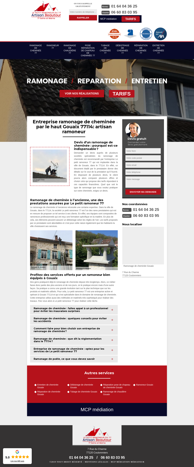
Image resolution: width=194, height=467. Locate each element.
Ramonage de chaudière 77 (70, 49)
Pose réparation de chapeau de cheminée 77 (88, 50)
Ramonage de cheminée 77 (35, 49)
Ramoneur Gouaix (144, 385)
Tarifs (130, 19)
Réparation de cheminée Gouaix (48, 393)
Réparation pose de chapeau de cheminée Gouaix (116, 386)
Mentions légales (96, 462)
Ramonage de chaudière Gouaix (114, 393)
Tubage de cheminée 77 (105, 49)
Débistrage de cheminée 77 (122, 49)
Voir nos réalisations (82, 93)
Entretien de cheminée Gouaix (47, 386)
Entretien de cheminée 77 (158, 49)
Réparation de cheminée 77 (141, 49)
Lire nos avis (17, 461)
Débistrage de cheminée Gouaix (81, 386)
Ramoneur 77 (53, 46)
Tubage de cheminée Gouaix (83, 391)
